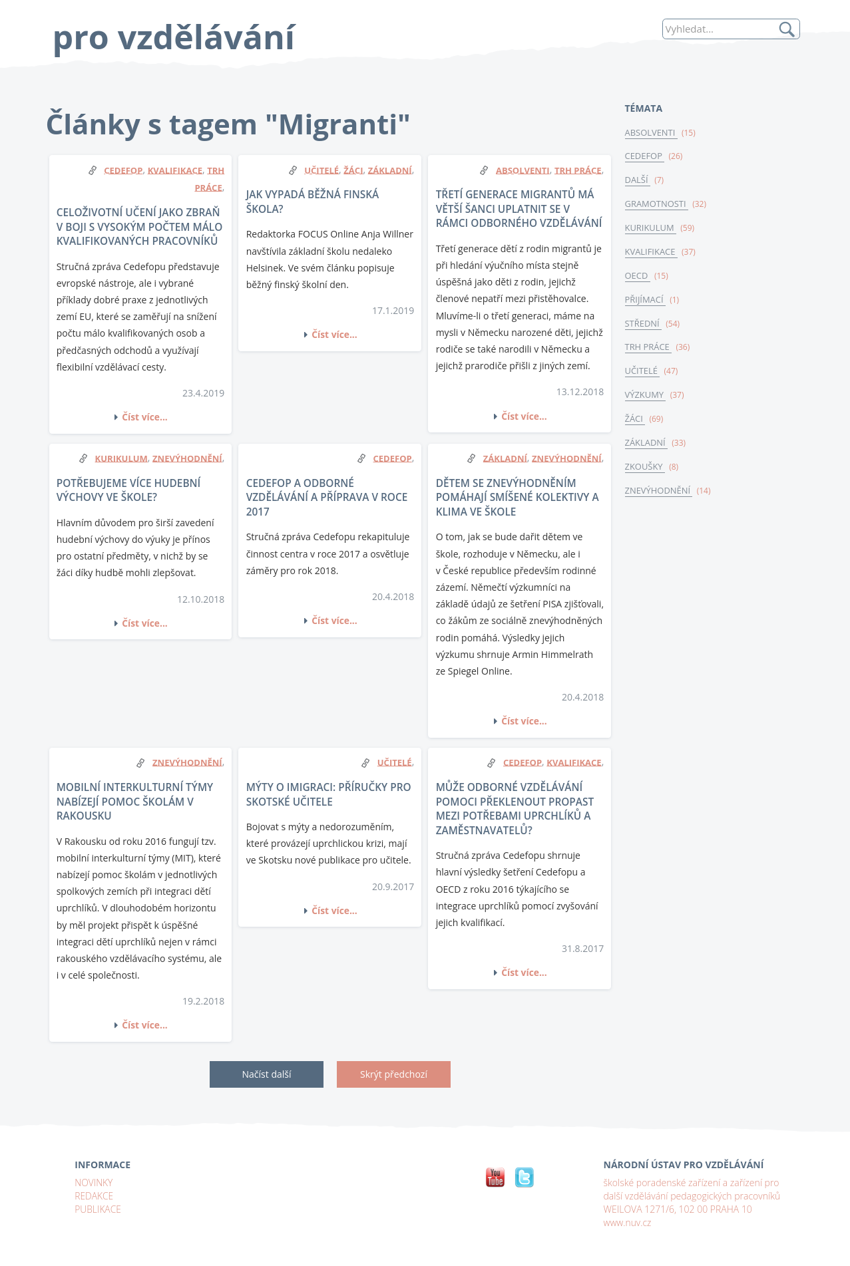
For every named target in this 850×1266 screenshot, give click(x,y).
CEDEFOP (645, 157)
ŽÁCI (635, 423)
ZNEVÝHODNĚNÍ (659, 496)
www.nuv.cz (628, 1221)
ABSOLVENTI (652, 133)
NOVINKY (94, 1182)
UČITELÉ (643, 375)
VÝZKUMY (646, 399)
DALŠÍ (638, 181)
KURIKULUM (651, 230)
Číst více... (145, 416)
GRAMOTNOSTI (657, 206)
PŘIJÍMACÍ (646, 302)
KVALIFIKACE (652, 254)
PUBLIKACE (98, 1208)
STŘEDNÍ (644, 327)
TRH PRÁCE (649, 351)
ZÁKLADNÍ (647, 448)
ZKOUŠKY (645, 472)
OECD (638, 278)
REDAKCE (94, 1195)
